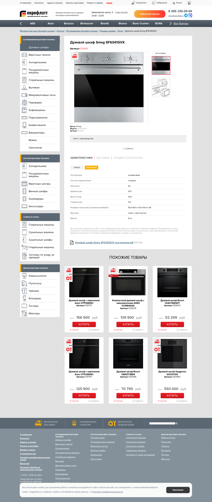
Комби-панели (37, 125)
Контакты (39, 3)
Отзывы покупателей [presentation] (128, 158)
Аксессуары (36, 206)
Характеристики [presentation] (81, 158)
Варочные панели (39, 54)
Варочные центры (39, 183)
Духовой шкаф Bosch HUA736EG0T (172, 302)
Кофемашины (37, 110)
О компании (25, 3)
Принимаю (178, 490)
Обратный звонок (149, 14)
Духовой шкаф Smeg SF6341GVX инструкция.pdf (104, 242)
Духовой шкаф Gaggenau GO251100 (172, 373)
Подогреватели (38, 117)
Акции (109, 3)
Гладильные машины (41, 247)
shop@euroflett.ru (176, 16)
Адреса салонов (54, 3)
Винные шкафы (38, 191)
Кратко (77, 168)
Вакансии (24, 463)
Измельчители (37, 275)
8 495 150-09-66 (180, 11)
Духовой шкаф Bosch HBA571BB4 (128, 373)
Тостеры (34, 306)
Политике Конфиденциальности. (107, 492)
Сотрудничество (28, 453)
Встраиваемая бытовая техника (82, 31)
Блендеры (35, 298)
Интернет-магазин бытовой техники (37, 31)
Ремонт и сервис (95, 3)
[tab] (82, 158)
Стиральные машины (41, 80)
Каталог (60, 31)
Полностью (91, 168)
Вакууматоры (37, 132)
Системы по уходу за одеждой (41, 256)
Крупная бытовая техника (36, 158)
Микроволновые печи (42, 95)
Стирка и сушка (31, 217)
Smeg (120, 31)
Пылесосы (35, 283)
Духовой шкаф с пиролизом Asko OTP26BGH (84, 373)
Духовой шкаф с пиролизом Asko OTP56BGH (84, 302)
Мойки (33, 140)
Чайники (34, 290)
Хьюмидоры (36, 198)
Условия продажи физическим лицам (35, 458)
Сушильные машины (41, 232)
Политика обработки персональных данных (31, 468)
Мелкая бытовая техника (35, 268)
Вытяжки (34, 87)
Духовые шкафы (108, 31)
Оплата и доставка (75, 3)
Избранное (162, 3)
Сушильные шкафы (40, 239)
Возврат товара (27, 450)
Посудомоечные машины (39, 71)
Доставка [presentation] (103, 158)
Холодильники (37, 62)
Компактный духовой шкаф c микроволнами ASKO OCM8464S (128, 303)
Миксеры (34, 313)
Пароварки (35, 102)
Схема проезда (121, 12)
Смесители (35, 147)
